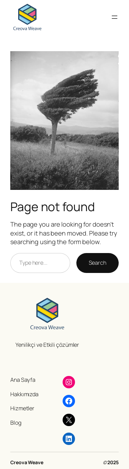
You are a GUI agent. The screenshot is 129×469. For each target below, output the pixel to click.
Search (97, 262)
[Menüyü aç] (114, 17)
